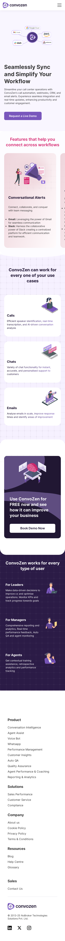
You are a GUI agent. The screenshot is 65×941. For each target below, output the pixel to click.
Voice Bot (14, 738)
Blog (11, 856)
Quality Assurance (19, 766)
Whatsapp (14, 744)
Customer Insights (19, 755)
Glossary (13, 867)
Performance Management (25, 749)
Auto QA (13, 760)
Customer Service (19, 799)
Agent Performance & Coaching (28, 771)
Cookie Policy (17, 828)
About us (13, 822)
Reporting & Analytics (22, 777)
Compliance (15, 805)
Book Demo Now (32, 528)
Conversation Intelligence (24, 727)
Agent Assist (16, 733)
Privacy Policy (17, 833)
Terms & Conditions (20, 839)
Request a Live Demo (23, 116)
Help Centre (15, 861)
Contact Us (15, 888)
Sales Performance (20, 794)
